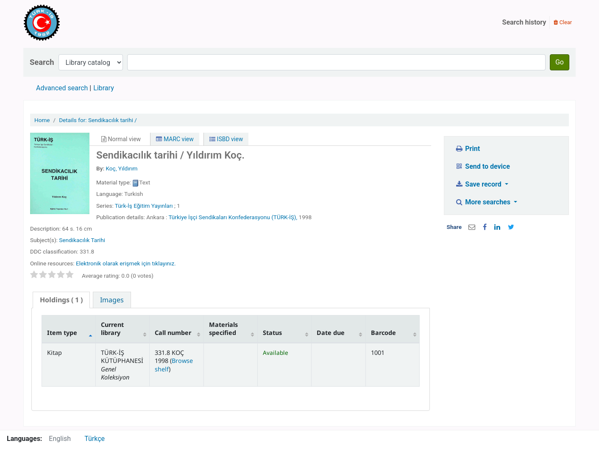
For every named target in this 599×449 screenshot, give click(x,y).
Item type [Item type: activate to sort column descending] (62, 333)
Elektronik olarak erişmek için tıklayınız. (126, 263)
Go (559, 62)
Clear (563, 22)
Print (467, 149)
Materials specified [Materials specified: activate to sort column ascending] (223, 329)
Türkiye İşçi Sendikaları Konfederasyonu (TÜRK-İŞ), (232, 217)
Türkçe (94, 439)
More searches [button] (483, 202)
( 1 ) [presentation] (61, 299)
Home (42, 120)
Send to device (482, 166)
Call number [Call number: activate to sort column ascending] (173, 333)
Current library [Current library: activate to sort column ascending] (112, 329)
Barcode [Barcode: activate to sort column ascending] (383, 333)
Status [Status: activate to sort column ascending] (272, 333)
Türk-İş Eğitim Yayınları (144, 205)
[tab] (61, 300)
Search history (524, 22)
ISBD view (226, 139)
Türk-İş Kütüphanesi (66, 22)
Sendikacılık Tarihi (82, 240)
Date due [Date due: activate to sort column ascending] (331, 333)
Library (103, 88)
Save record (479, 184)
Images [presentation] (112, 299)
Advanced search (62, 88)
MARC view (174, 139)
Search (42, 62)
